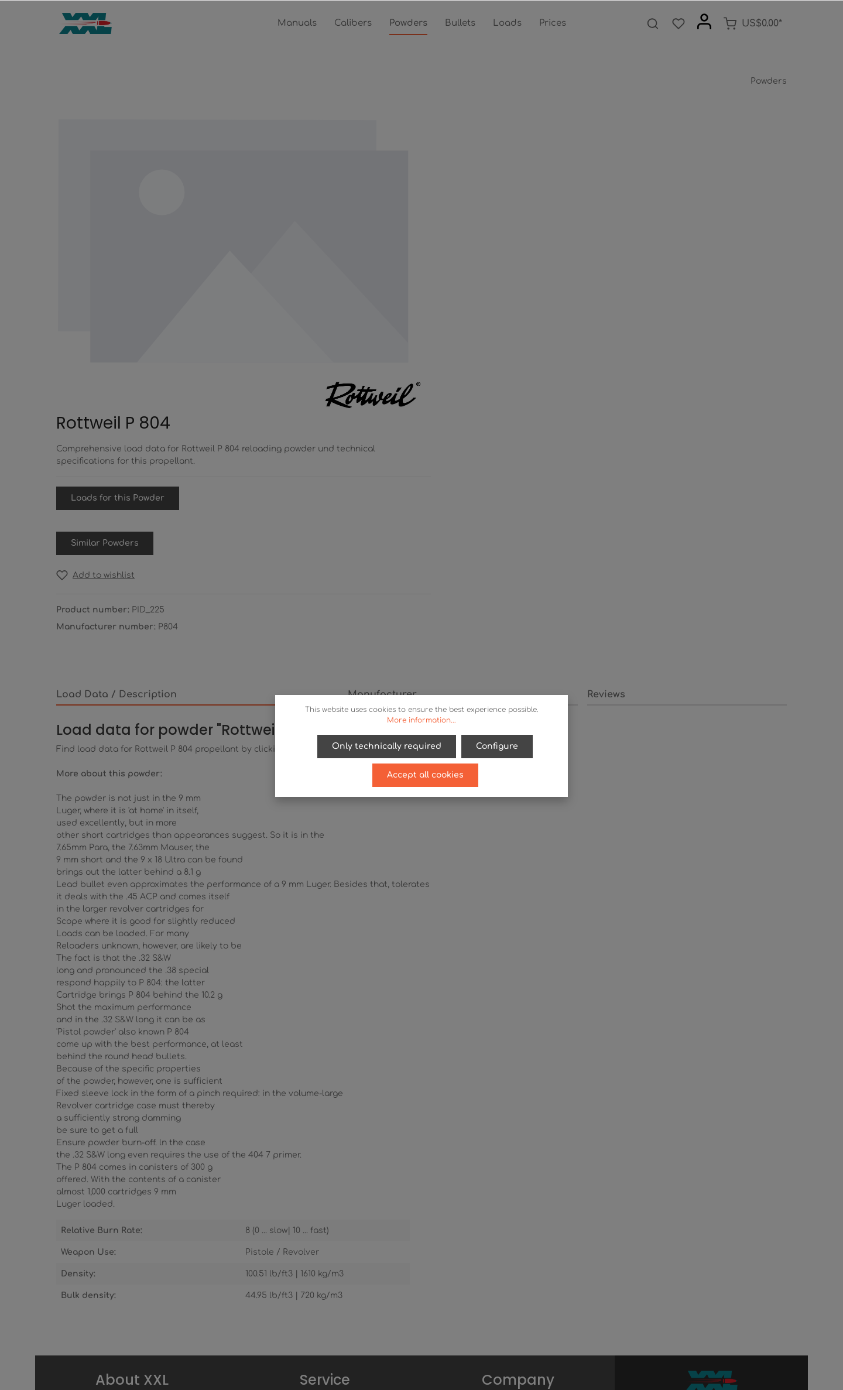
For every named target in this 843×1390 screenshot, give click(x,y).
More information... (421, 720)
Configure (497, 746)
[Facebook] (392, 1348)
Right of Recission (325, 1206)
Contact (325, 1244)
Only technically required (387, 746)
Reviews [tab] (606, 433)
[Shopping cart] (752, 23)
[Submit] (776, 1241)
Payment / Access (325, 1187)
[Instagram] (451, 1348)
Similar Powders (482, 282)
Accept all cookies (425, 774)
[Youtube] (432, 1348)
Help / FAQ (324, 1225)
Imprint (518, 1244)
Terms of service (518, 1225)
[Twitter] (412, 1348)
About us (518, 1187)
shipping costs (525, 1374)
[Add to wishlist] (472, 314)
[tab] (197, 433)
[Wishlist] (678, 23)
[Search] (652, 23)
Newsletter (325, 1262)
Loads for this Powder (495, 236)
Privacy (518, 1206)
